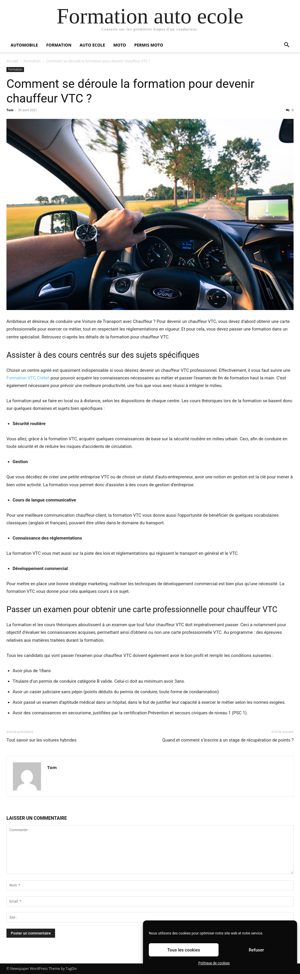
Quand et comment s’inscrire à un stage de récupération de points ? (228, 740)
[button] (286, 45)
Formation (58, 45)
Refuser (256, 950)
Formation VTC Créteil (28, 378)
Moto (119, 45)
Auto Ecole (92, 45)
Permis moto (148, 45)
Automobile (24, 45)
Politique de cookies (214, 963)
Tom (9, 110)
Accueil (12, 61)
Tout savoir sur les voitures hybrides (41, 740)
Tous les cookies (183, 950)
